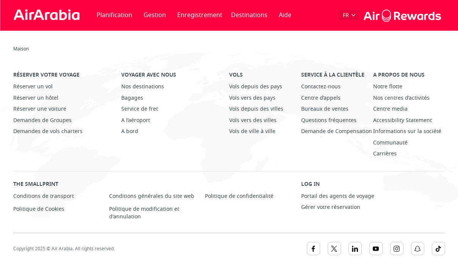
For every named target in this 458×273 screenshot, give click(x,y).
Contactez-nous (321, 87)
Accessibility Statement (402, 120)
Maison (21, 49)
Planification (114, 15)
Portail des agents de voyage (337, 196)
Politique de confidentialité (239, 196)
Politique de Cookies (38, 209)
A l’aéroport (135, 120)
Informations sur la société (407, 131)
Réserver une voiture (39, 109)
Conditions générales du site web (151, 196)
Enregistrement (199, 15)
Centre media (390, 109)
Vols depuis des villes (256, 109)
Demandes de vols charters (48, 131)
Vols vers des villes (253, 120)
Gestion (155, 15)
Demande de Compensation (336, 131)
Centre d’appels (321, 98)
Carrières (385, 154)
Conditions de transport (43, 196)
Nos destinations (142, 87)
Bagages (132, 98)
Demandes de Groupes (42, 120)
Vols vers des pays (252, 98)
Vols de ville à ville (252, 131)
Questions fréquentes (328, 120)
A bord (129, 131)
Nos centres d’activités (401, 98)
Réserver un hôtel (35, 98)
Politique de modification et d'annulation (144, 213)
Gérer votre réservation (330, 207)
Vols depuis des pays (255, 87)
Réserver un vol (33, 87)
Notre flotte (387, 87)
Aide (285, 15)
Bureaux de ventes (325, 109)
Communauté (390, 143)
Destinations (249, 15)
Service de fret (139, 109)
